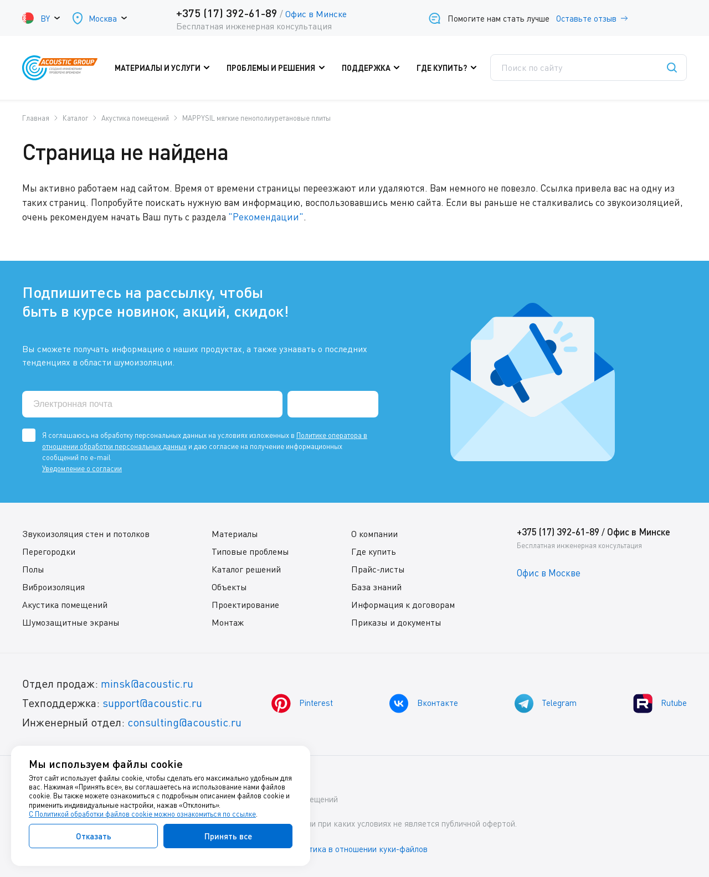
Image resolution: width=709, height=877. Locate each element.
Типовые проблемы (250, 550)
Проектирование (245, 604)
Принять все (228, 836)
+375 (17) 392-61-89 (227, 12)
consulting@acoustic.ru (184, 722)
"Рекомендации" (266, 216)
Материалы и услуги (165, 68)
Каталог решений (246, 568)
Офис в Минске (316, 13)
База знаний (376, 586)
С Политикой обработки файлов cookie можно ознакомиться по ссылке (142, 813)
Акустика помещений (64, 604)
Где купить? (449, 68)
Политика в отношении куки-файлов (359, 849)
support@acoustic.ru (152, 702)
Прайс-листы (378, 568)
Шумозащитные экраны (71, 621)
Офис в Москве (548, 572)
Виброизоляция (53, 586)
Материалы (235, 533)
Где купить (373, 550)
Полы (33, 568)
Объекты (229, 586)
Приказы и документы (396, 621)
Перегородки (48, 550)
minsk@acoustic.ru (147, 683)
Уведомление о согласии (82, 467)
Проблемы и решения (279, 68)
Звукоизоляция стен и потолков (86, 533)
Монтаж (228, 621)
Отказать (93, 836)
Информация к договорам (403, 604)
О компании (374, 533)
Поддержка (373, 68)
